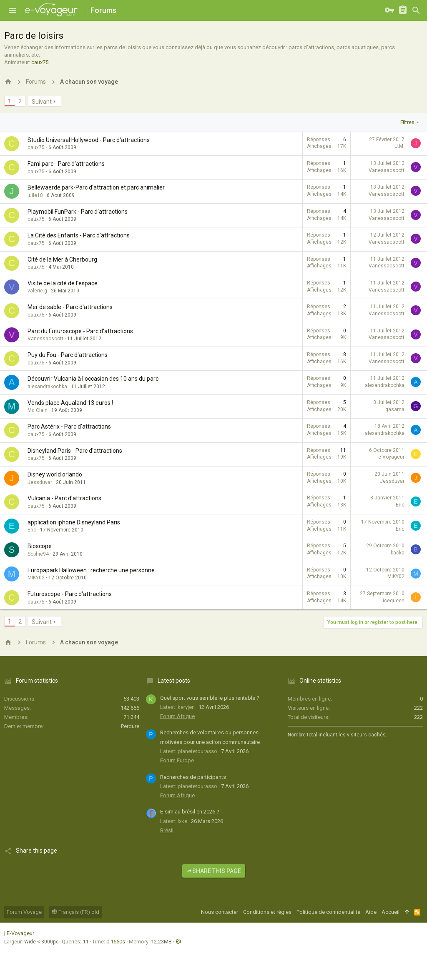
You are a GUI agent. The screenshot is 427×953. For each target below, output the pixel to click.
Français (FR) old (75, 912)
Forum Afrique (177, 716)
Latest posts (174, 680)
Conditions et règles (267, 912)
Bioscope (40, 546)
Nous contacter (219, 912)
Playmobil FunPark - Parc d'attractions (78, 211)
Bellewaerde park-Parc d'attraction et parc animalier (96, 187)
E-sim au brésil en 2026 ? (189, 811)
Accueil (390, 912)
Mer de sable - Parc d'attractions (70, 307)
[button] (12, 10)
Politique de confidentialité (328, 912)
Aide (371, 912)
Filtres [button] (407, 122)
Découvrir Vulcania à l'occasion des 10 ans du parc (93, 378)
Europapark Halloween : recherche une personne (91, 570)
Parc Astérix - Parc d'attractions (69, 426)
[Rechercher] (416, 10)
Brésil (166, 830)
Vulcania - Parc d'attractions (64, 498)
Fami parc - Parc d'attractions (66, 163)
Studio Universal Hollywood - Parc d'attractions (89, 140)
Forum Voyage (24, 912)
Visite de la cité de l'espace (63, 283)
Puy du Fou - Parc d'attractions (68, 355)
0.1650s (115, 941)
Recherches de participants (193, 777)
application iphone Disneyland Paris (74, 522)
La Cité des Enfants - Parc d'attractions (79, 235)
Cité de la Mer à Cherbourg (62, 259)
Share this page (213, 871)
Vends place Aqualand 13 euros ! (70, 402)
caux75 (39, 62)
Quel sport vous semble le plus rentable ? (209, 698)
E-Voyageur (20, 933)
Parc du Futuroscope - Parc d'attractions (80, 331)
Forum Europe (177, 760)
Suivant (42, 101)
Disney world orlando (55, 474)
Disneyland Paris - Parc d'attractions (75, 450)
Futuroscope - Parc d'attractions (70, 594)
